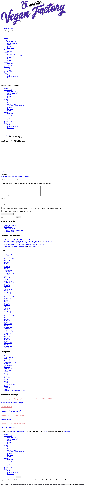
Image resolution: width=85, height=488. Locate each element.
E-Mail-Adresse (5, 204)
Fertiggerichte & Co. (10, 364)
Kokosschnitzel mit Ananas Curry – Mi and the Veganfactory (21, 243)
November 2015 (8, 330)
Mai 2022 (7, 258)
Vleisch (9, 65)
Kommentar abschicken (7, 216)
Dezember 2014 (8, 348)
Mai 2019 (7, 277)
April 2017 (7, 307)
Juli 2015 (6, 337)
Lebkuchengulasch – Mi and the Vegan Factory (18, 242)
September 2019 (9, 275)
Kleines (6, 52)
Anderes (9, 60)
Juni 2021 (7, 262)
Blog (8, 75)
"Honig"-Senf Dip (8, 429)
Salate (9, 45)
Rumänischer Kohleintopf (12, 405)
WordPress (67, 433)
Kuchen (9, 51)
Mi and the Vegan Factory (8, 28)
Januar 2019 (7, 280)
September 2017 (9, 299)
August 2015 (7, 335)
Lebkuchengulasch (9, 230)
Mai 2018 (7, 286)
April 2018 (7, 288)
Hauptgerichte (8, 40)
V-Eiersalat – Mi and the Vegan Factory (15, 248)
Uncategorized (8, 389)
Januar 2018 (7, 292)
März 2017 (7, 308)
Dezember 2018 (8, 281)
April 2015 (7, 342)
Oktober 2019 (8, 273)
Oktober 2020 (8, 267)
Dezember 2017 (8, 294)
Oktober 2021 (8, 259)
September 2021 (9, 261)
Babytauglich (8, 71)
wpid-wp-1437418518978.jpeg (15, 176)
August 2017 (7, 300)
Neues (6, 38)
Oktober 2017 (8, 297)
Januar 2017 (7, 311)
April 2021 (7, 266)
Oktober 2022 (8, 256)
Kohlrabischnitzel (47, 243)
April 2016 (7, 323)
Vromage (10, 64)
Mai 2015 (7, 340)
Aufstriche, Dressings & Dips (15, 56)
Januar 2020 (7, 270)
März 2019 (7, 278)
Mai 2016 (7, 321)
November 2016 (8, 315)
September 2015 (9, 334)
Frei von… (7, 67)
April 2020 (7, 269)
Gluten (9, 70)
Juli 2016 (6, 319)
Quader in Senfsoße (10, 227)
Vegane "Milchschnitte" (11, 413)
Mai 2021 (7, 264)
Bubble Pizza (8, 229)
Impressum (10, 78)
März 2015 (7, 343)
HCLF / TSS (7, 372)
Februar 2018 (8, 291)
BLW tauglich (8, 361)
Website (3, 207)
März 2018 (7, 289)
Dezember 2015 (8, 329)
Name (3, 201)
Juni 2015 (7, 338)
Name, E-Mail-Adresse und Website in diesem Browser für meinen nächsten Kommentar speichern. (32, 210)
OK (66, 486)
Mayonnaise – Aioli (38, 246)
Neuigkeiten (7, 377)
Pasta (9, 46)
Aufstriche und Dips (10, 359)
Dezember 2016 (8, 313)
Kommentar (5, 198)
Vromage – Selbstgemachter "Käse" (14, 392)
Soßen (6, 385)
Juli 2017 (6, 302)
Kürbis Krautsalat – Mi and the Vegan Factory (17, 245)
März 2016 (7, 324)
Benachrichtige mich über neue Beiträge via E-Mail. (17, 213)
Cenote (45, 433)
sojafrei (6, 383)
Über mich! (7, 73)
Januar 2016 (7, 327)
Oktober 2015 (8, 332)
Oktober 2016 (8, 316)
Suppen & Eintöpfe (12, 43)
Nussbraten (6, 421)
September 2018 (9, 285)
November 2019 (8, 272)
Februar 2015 (8, 345)
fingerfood (10, 59)
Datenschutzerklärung (13, 76)
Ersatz (6, 62)
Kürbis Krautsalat (9, 233)
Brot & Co (10, 57)
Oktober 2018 (8, 283)
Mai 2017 (7, 305)
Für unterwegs (11, 54)
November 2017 (8, 296)
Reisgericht (10, 48)
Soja (8, 68)
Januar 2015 (7, 346)
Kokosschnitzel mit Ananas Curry (13, 232)
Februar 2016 (8, 326)
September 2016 (9, 318)
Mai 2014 (7, 349)
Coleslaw (35, 245)
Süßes (6, 49)
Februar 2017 (8, 310)
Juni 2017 (7, 304)
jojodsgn (3, 171)
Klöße (35, 242)
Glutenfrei (7, 369)
